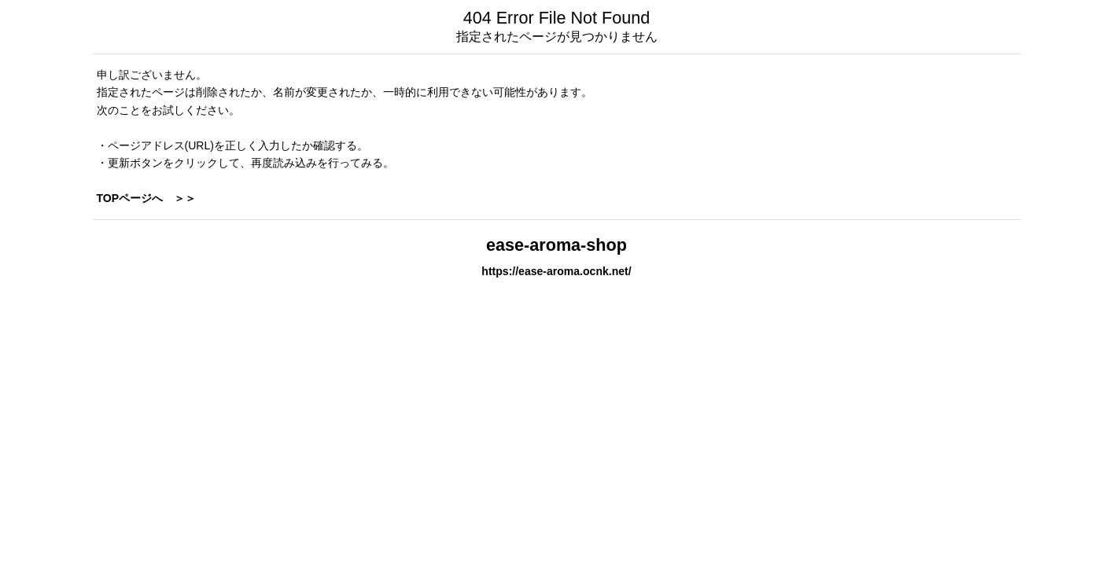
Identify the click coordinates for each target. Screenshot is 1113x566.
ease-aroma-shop (556, 245)
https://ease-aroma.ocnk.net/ (556, 271)
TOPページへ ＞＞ (147, 198)
